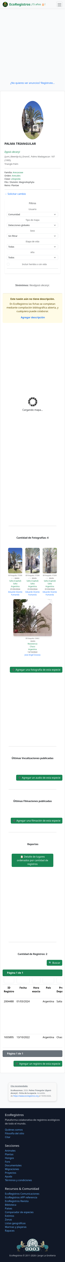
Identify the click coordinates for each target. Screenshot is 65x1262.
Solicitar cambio (15, 194)
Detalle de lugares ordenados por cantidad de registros (32, 860)
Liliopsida (15, 178)
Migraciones (12, 1169)
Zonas (8, 1219)
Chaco (32, 646)
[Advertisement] (32, 44)
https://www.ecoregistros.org (26, 1096)
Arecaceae (18, 172)
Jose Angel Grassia (32, 655)
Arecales (16, 175)
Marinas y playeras (15, 1227)
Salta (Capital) (15, 581)
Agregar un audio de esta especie (39, 777)
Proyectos (10, 1172)
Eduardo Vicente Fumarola (15, 593)
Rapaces (9, 1230)
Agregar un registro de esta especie (38, 1063)
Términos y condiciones (18, 1180)
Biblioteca (10, 1204)
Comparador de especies (19, 1212)
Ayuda (8, 1176)
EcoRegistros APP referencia (21, 1197)
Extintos (9, 1216)
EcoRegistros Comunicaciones (22, 1193)
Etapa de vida (32, 241)
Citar (7, 1137)
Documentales (13, 1165)
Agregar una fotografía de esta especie (36, 669)
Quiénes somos (14, 1129)
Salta (15, 583)
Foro (7, 1161)
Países (8, 1208)
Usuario (32, 209)
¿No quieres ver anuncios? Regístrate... (32, 83)
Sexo (32, 230)
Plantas (9, 1154)
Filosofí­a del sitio (14, 1133)
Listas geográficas (15, 1223)
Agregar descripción (32, 317)
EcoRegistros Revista (17, 1201)
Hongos (9, 1158)
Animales (10, 1150)
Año (32, 252)
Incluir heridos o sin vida (34, 264)
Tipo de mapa (32, 219)
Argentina (15, 586)
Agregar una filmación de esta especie (36, 820)
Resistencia (32, 643)
